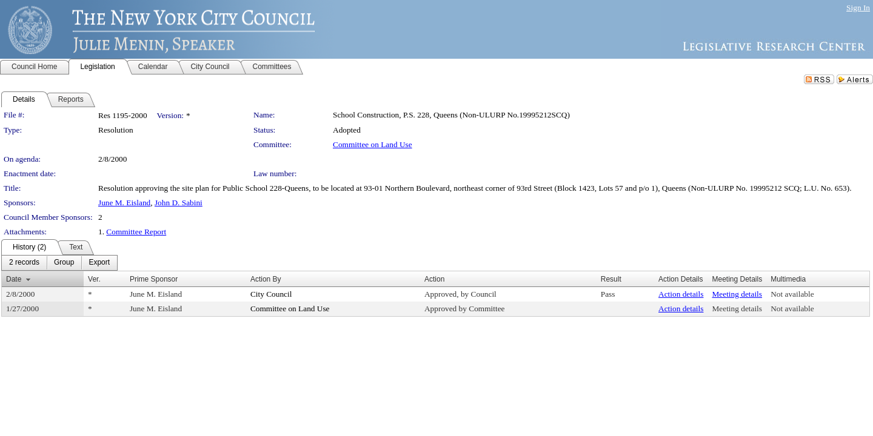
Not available (792, 294)
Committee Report (136, 231)
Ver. (94, 279)
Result (611, 279)
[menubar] (59, 263)
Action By (265, 279)
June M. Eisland (124, 202)
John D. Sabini (178, 202)
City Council (271, 294)
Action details (680, 294)
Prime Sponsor (154, 279)
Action (434, 279)
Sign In (858, 7)
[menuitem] (24, 263)
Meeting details (737, 294)
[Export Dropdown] (99, 263)
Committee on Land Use (372, 144)
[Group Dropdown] (64, 263)
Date (13, 279)
